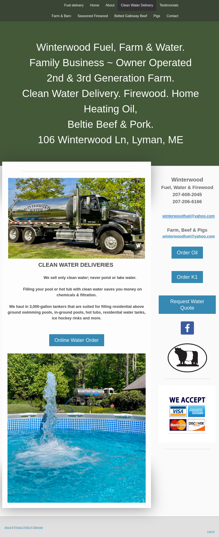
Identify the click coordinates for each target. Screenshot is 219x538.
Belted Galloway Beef (130, 16)
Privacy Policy (22, 527)
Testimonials (169, 5)
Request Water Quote (187, 304)
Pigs (157, 16)
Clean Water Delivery (137, 5)
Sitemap (38, 527)
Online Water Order (77, 340)
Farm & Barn (61, 16)
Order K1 (187, 277)
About (110, 5)
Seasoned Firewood (92, 16)
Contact (172, 16)
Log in (211, 531)
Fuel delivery (74, 5)
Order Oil (187, 252)
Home (94, 5)
